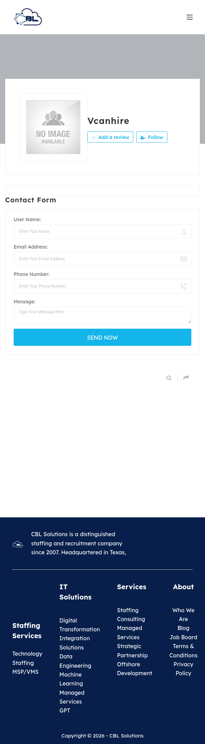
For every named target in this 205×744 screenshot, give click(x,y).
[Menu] (190, 17)
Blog (183, 628)
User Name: (27, 219)
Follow (151, 137)
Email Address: (30, 247)
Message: (24, 302)
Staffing (128, 610)
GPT (64, 710)
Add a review (110, 137)
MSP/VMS (25, 671)
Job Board (183, 637)
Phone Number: (32, 274)
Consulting (131, 619)
